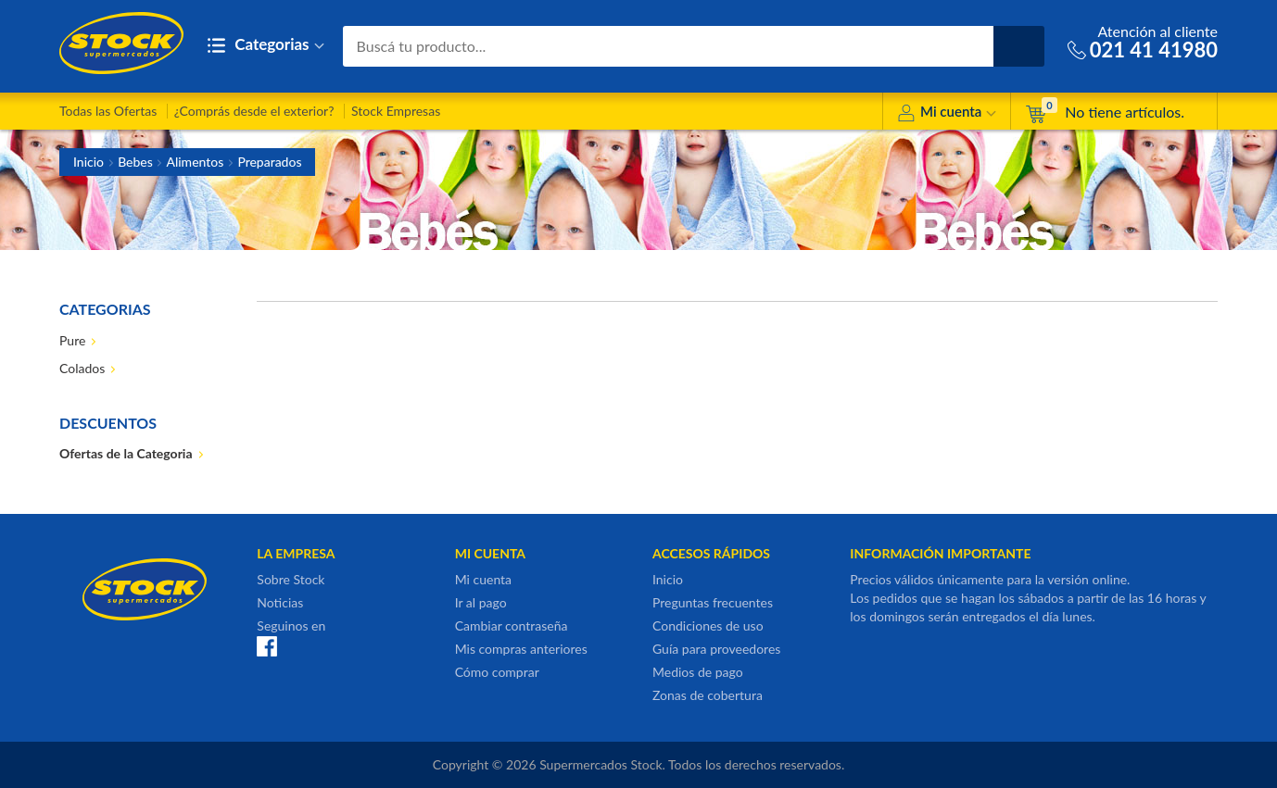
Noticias (280, 602)
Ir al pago (481, 602)
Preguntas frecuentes (712, 602)
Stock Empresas (395, 111)
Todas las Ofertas (108, 111)
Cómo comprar (497, 672)
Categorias (265, 46)
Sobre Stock (290, 579)
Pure (72, 340)
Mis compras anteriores (521, 649)
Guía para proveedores (716, 649)
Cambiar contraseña (511, 625)
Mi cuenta (946, 114)
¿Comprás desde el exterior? (254, 111)
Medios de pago (697, 672)
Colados (82, 368)
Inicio (88, 161)
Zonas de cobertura (707, 695)
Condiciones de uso (708, 625)
